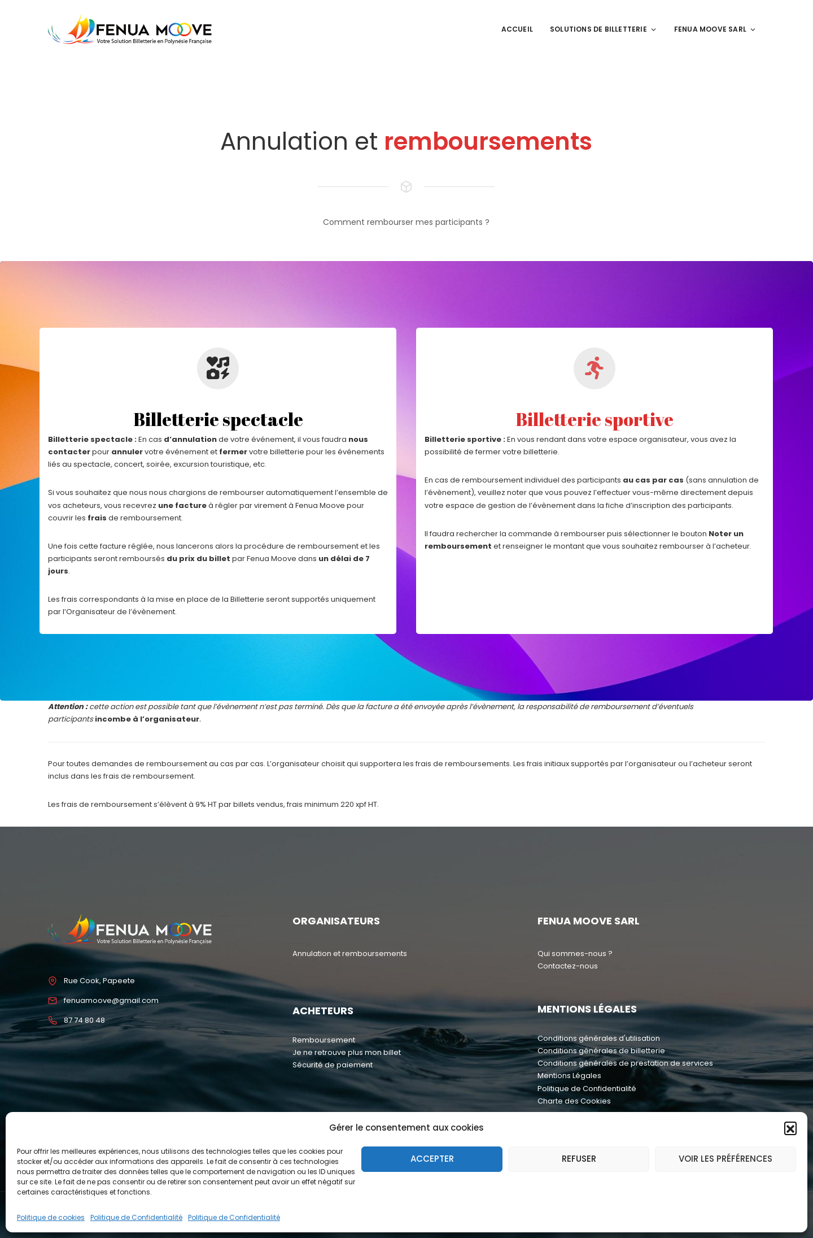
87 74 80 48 (84, 1020)
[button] (790, 1127)
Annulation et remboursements (349, 953)
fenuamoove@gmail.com (111, 1000)
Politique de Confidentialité (136, 1217)
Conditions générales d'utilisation (598, 1038)
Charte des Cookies (574, 1101)
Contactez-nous (567, 966)
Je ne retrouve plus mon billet (346, 1052)
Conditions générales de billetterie (601, 1050)
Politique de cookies (51, 1217)
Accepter (432, 1159)
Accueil (517, 29)
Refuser (579, 1159)
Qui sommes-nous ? (575, 953)
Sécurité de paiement (332, 1064)
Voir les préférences (725, 1159)
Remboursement (323, 1040)
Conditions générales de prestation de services (625, 1063)
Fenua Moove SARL (715, 29)
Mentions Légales (569, 1075)
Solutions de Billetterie (603, 29)
